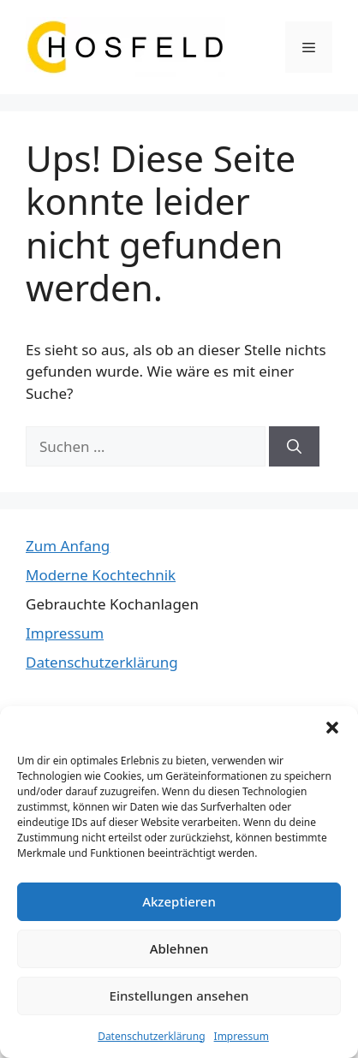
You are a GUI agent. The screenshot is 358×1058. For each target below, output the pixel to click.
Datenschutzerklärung (151, 1036)
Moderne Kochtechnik (101, 575)
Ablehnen (179, 948)
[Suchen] (294, 446)
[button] (332, 727)
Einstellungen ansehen (179, 995)
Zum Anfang (68, 546)
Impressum (241, 1036)
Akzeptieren (179, 901)
